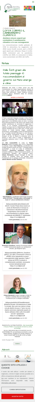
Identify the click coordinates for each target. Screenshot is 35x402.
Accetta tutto (17, 396)
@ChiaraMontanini (23, 302)
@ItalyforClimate (9, 304)
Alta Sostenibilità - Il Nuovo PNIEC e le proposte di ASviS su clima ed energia (18, 327)
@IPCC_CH (8, 254)
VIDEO (4, 95)
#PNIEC (8, 256)
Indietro (17, 343)
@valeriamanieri (20, 264)
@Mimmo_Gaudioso (23, 253)
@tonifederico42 (23, 204)
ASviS (6, 28)
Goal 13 (12, 28)
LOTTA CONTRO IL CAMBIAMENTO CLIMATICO (14, 33)
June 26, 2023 (23, 219)
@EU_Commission (18, 254)
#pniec (22, 213)
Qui (2, 378)
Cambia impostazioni (17, 389)
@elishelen (26, 215)
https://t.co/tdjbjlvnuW (17, 217)
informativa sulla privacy (8, 383)
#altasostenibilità (12, 204)
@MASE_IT (18, 215)
